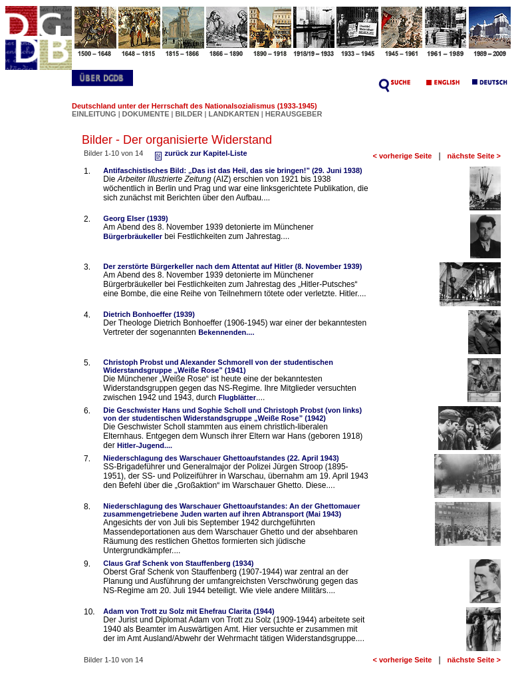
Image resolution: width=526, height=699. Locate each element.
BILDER (189, 114)
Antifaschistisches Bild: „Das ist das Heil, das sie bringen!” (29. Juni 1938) (232, 170)
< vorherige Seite (402, 156)
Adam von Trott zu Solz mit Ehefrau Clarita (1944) (188, 611)
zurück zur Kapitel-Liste (199, 153)
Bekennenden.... (226, 332)
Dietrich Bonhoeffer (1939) (149, 314)
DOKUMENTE (147, 114)
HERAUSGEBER (294, 114)
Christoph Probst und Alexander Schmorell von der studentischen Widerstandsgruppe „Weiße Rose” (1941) (218, 366)
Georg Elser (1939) (135, 218)
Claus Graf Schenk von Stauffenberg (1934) (178, 563)
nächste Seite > (474, 156)
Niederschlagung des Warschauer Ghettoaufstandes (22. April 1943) (220, 458)
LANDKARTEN (234, 114)
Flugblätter (237, 397)
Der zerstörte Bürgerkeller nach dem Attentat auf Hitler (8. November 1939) (232, 266)
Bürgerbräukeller (132, 236)
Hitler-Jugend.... (144, 445)
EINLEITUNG (94, 114)
